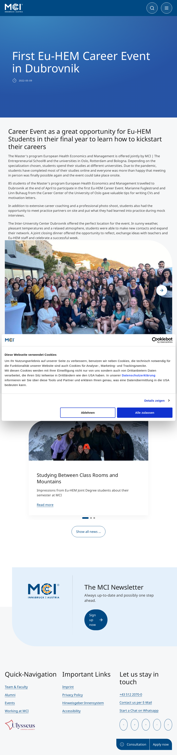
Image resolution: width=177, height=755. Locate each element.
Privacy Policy (72, 695)
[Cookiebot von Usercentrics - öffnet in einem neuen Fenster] (154, 340)
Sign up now (95, 620)
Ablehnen (88, 412)
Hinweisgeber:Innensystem (83, 703)
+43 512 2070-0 (131, 694)
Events (10, 703)
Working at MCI (17, 711)
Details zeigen (154, 400)
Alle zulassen (144, 412)
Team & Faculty (16, 687)
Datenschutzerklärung (139, 375)
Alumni (10, 695)
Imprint (68, 687)
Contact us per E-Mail (136, 702)
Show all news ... (88, 531)
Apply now (161, 744)
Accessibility (71, 711)
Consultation (133, 744)
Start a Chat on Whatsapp (139, 710)
